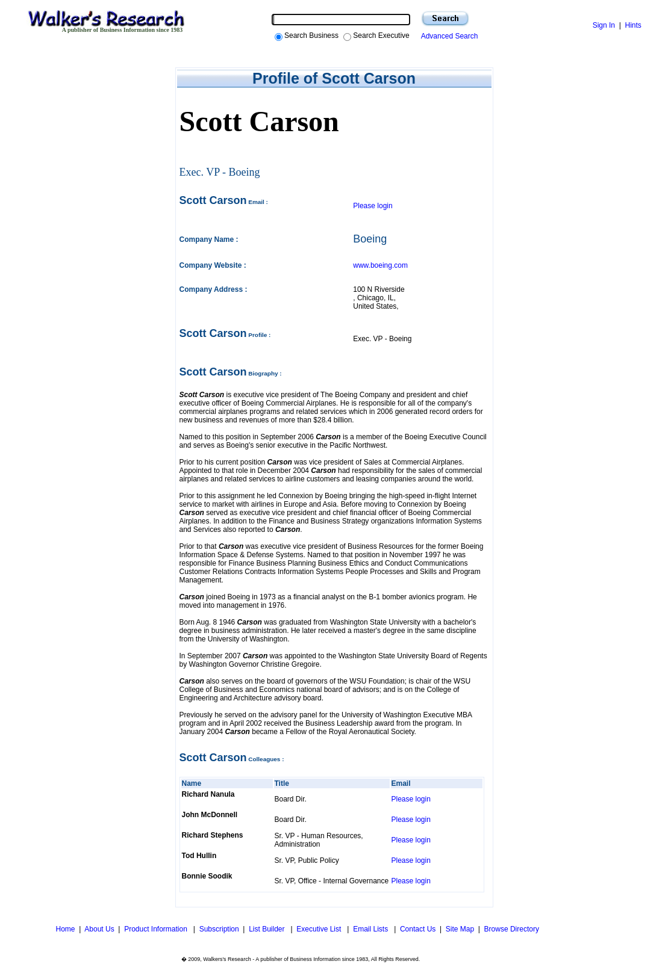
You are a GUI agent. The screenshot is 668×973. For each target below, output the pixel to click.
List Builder (268, 929)
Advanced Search (447, 36)
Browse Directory (511, 929)
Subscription (219, 929)
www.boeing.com (380, 265)
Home (64, 929)
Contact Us (417, 929)
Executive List (319, 929)
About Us (99, 929)
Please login (372, 206)
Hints (633, 25)
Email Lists (371, 929)
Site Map (460, 929)
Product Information (156, 929)
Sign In (604, 25)
